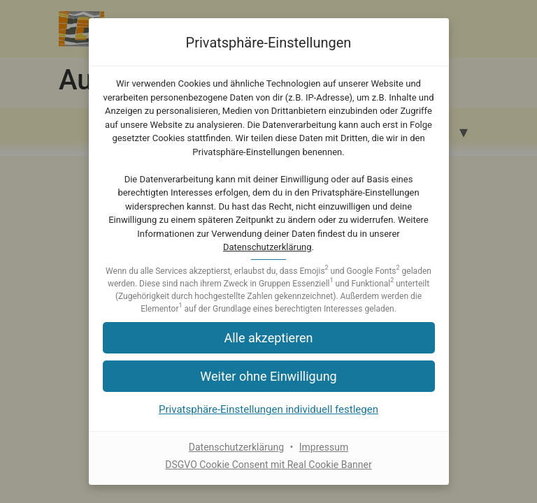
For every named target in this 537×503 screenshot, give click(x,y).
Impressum (323, 447)
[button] (269, 337)
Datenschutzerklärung (267, 247)
